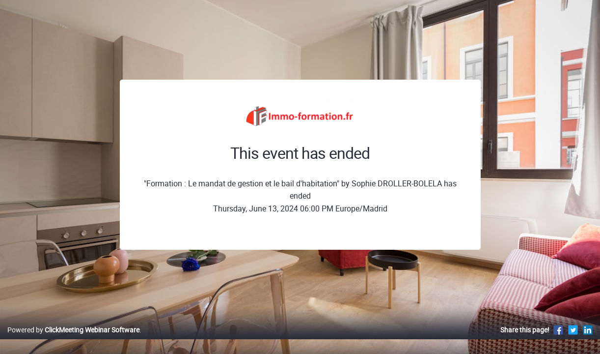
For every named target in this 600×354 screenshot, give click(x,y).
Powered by (73, 340)
